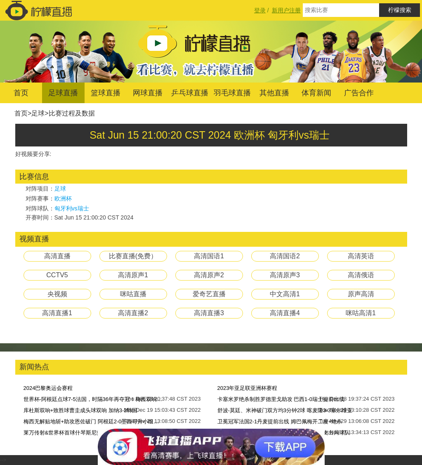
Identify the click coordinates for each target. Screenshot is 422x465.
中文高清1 (285, 293)
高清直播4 (285, 312)
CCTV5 (57, 275)
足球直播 (63, 93)
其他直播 (274, 93)
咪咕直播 (133, 293)
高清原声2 (209, 275)
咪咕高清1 (361, 312)
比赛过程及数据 (72, 113)
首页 (21, 93)
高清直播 (57, 256)
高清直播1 (57, 312)
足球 (38, 113)
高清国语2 (285, 256)
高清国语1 (209, 256)
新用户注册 (286, 10)
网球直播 (148, 93)
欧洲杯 (63, 198)
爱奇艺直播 (209, 293)
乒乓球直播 (189, 93)
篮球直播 (105, 93)
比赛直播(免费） (133, 256)
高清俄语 (361, 275)
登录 (260, 10)
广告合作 (359, 93)
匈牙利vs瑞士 (71, 208)
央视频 (57, 293)
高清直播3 (209, 312)
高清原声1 (133, 275)
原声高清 (361, 293)
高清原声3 (285, 275)
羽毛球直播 (232, 93)
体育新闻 (316, 93)
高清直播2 (133, 312)
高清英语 (361, 256)
